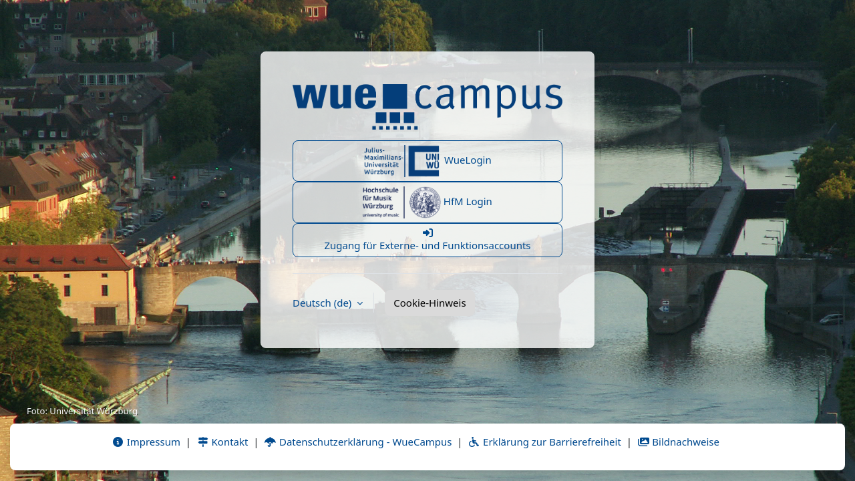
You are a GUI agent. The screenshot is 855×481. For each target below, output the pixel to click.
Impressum (146, 441)
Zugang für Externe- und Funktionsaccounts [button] (427, 240)
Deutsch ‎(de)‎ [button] (323, 302)
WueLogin (427, 161)
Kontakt (222, 441)
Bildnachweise (678, 441)
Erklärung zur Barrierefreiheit (544, 441)
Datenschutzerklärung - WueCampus (358, 441)
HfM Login (427, 202)
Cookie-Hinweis (429, 302)
